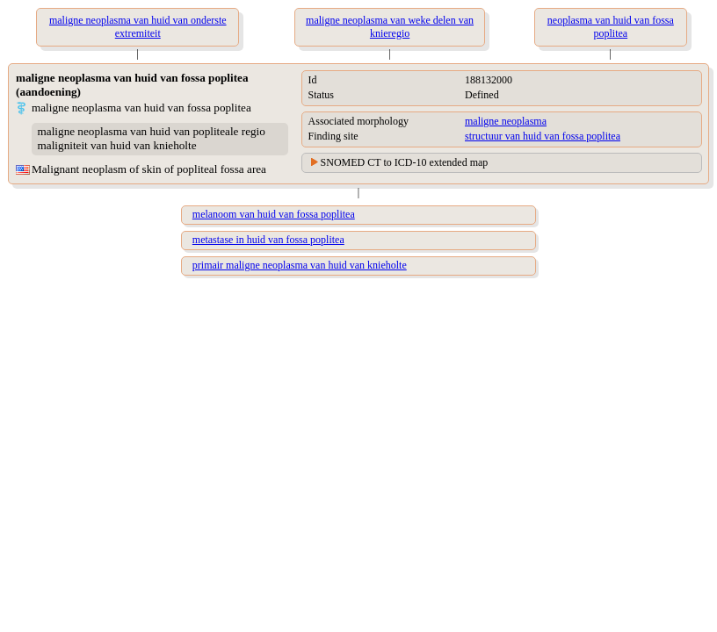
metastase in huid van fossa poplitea (268, 239)
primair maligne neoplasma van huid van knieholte (299, 265)
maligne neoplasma (506, 121)
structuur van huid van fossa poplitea (542, 136)
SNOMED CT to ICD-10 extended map (405, 162)
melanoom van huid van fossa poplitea (273, 214)
